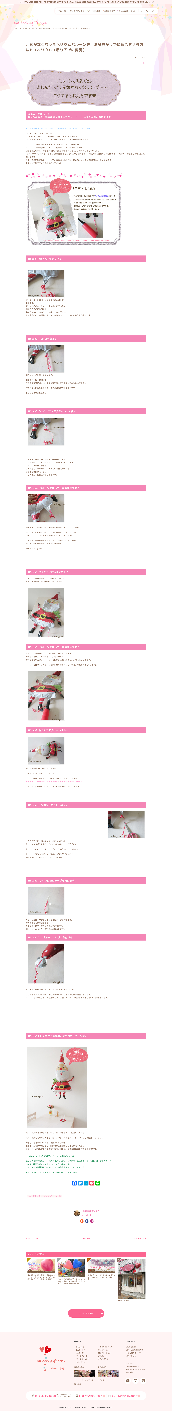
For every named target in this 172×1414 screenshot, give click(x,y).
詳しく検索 (134, 11)
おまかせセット (81, 1365)
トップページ (17, 28)
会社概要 (129, 1366)
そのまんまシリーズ (105, 1349)
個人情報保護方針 (132, 1369)
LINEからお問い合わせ (90, 1398)
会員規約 (129, 1375)
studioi (142, 63)
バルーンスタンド (81, 1359)
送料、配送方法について (134, 1352)
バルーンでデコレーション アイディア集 (44, 1196)
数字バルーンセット (105, 1355)
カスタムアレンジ (104, 1362)
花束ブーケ (80, 1355)
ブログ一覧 (26, 28)
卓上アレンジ (80, 1352)
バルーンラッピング (82, 1362)
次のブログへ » (139, 1240)
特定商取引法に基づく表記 (136, 1372)
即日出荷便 (80, 1349)
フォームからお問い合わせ (124, 1398)
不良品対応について (133, 1355)
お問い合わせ (131, 1359)
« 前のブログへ (33, 1240)
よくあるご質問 (131, 1349)
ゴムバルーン (102, 1359)
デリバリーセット (104, 1352)
